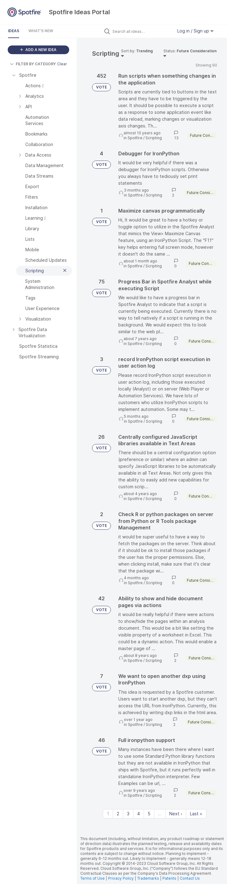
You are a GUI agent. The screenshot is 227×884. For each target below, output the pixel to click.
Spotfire (135, 138)
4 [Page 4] (138, 813)
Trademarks (148, 878)
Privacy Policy (121, 878)
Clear (62, 64)
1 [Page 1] (108, 813)
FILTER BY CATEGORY (33, 64)
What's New (40, 30)
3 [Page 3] (128, 813)
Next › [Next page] (175, 813)
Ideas (13, 30)
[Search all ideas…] (141, 31)
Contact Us (190, 878)
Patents (169, 878)
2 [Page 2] (118, 813)
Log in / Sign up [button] (195, 30)
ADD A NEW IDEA (38, 49)
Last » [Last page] (196, 813)
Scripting (153, 138)
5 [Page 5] (149, 813)
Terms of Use (92, 878)
